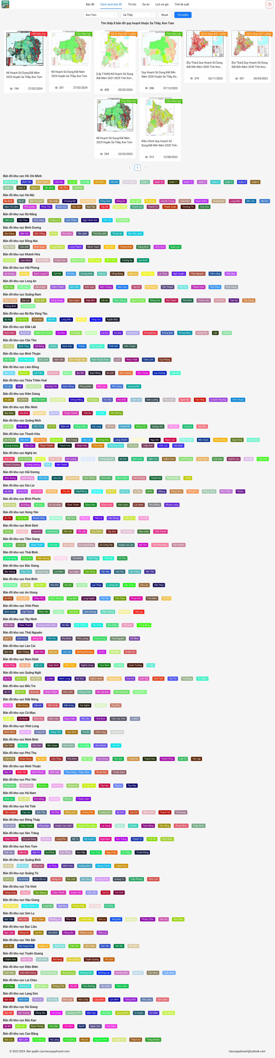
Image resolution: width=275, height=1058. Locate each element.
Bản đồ (90, 4)
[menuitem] (90, 4)
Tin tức (132, 4)
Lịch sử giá (161, 4)
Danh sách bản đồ (111, 4)
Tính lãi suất (182, 4)
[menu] (137, 4)
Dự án (146, 4)
